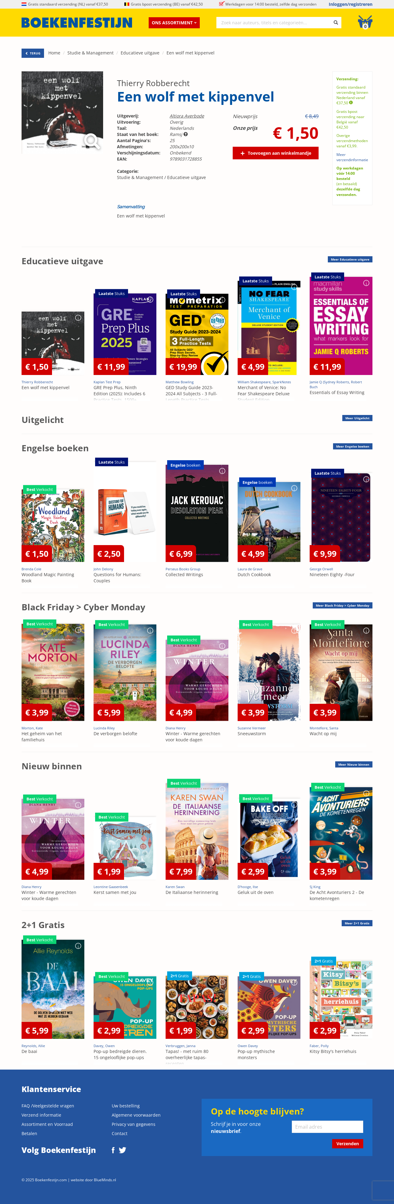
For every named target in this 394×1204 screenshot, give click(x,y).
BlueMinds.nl (105, 1179)
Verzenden (347, 1143)
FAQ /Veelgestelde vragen (48, 1106)
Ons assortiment (174, 23)
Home (54, 53)
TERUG (32, 53)
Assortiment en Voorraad (47, 1124)
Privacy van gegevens (133, 1124)
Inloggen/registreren (350, 4)
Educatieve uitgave (140, 53)
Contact (119, 1133)
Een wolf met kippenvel (191, 53)
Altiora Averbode (187, 116)
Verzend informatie (41, 1115)
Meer (350, 259)
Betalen (29, 1133)
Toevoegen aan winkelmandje (279, 153)
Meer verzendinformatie (352, 157)
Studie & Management (90, 53)
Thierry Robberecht (153, 83)
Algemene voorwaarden (136, 1115)
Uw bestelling (126, 1106)
